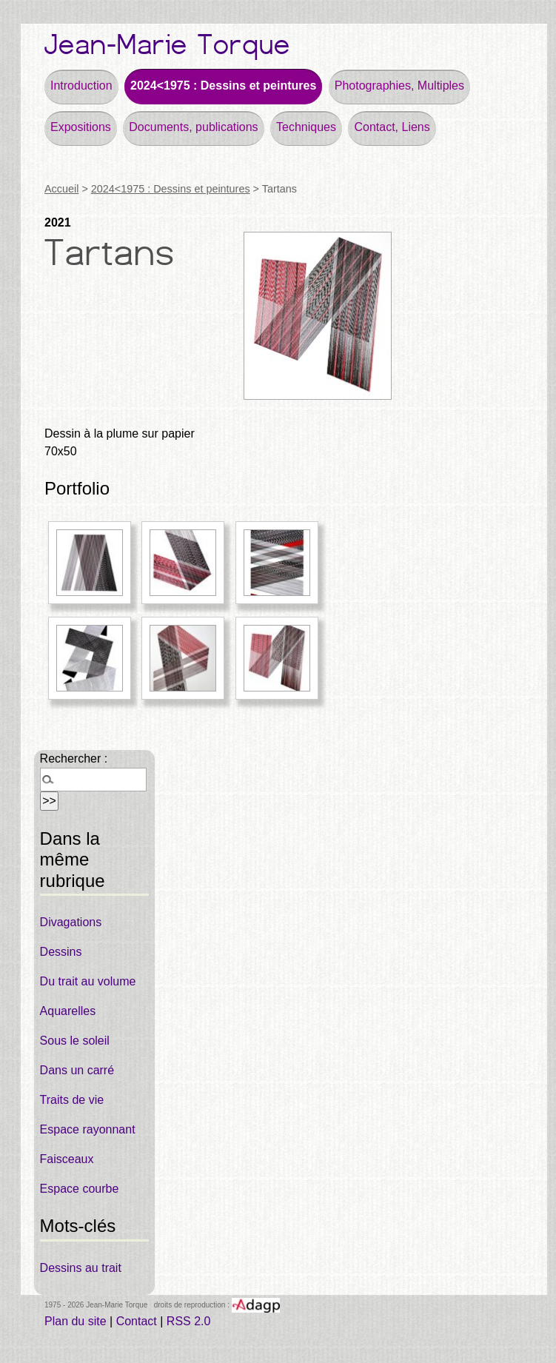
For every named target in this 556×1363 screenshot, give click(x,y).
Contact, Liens (391, 127)
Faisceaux (67, 1159)
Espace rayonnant (87, 1129)
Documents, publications (193, 127)
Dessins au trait (80, 1268)
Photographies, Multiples (399, 85)
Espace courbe (79, 1188)
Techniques (306, 127)
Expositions (80, 127)
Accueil (61, 189)
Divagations (71, 922)
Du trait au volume (88, 981)
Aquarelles (68, 1011)
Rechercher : (74, 758)
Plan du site (75, 1321)
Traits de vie (72, 1100)
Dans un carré (77, 1070)
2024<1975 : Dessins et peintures (223, 85)
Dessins (61, 951)
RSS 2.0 (189, 1321)
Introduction (81, 85)
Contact (136, 1321)
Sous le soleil (75, 1040)
